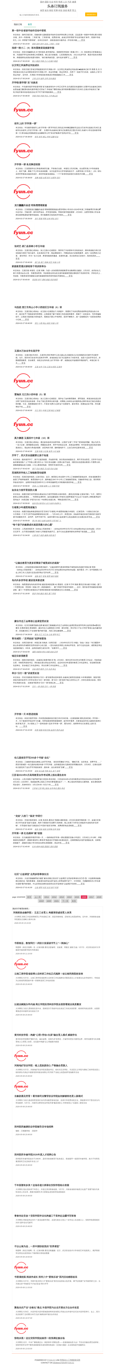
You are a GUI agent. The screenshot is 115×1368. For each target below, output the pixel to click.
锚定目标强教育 (20, 656)
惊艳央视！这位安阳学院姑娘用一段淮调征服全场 (39, 1338)
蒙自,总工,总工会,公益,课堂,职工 (47, 634)
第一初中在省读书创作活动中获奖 (29, 30)
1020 (49, 901)
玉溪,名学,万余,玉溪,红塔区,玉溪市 (48, 367)
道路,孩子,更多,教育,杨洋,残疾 (46, 576)
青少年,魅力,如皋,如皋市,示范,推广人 (46, 521)
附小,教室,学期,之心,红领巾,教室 (45, 61)
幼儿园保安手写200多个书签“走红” (32, 757)
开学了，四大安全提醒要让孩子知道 (30, 455)
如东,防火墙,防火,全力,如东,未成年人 (46, 503)
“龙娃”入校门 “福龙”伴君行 (28, 816)
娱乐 (47, 10)
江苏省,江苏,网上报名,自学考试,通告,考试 (48, 788)
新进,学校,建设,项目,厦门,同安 (44, 594)
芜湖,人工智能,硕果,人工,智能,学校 (45, 486)
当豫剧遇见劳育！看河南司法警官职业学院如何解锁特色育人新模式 (48, 1096)
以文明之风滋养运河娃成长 (25, 65)
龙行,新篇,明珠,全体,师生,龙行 (46, 219)
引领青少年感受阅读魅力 (24, 507)
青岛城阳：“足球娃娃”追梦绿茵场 (29, 638)
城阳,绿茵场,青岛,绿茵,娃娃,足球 (45, 652)
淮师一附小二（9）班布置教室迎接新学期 (33, 48)
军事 (56, 10)
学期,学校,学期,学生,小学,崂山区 (45, 96)
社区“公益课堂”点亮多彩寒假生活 (31, 874)
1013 (61, 897)
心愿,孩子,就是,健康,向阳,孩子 (44, 535)
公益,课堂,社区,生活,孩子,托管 (46, 887)
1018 (99, 897)
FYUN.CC (51, 1360)
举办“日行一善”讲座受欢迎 (25, 673)
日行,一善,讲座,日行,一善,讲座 (44, 686)
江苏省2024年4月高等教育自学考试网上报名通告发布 (39, 775)
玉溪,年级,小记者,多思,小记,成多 (47, 451)
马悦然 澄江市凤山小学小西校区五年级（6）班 (38, 307)
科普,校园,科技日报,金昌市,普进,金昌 (49, 730)
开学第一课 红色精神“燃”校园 (27, 833)
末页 (74, 901)
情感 (60, 2)
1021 (56, 901)
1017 (91, 897)
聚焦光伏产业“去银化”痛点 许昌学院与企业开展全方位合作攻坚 (46, 1307)
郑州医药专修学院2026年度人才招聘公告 (35, 1154)
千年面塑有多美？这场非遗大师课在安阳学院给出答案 (41, 1185)
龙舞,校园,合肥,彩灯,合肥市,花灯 (47, 178)
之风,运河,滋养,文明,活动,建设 (44, 78)
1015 (77, 897)
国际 (47, 2)
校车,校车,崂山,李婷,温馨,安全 (46, 137)
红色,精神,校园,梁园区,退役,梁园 (45, 847)
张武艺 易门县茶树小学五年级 (29, 246)
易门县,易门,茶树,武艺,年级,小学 (47, 262)
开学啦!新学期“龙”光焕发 (25, 82)
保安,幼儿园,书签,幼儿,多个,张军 (47, 771)
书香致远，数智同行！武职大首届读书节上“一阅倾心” (41, 943)
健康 (74, 2)
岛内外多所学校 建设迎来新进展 (28, 580)
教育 (70, 10)
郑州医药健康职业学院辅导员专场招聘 (33, 1126)
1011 (46, 897)
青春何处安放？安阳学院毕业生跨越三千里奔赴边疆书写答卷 (45, 1216)
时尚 (56, 2)
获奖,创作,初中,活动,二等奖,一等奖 (45, 44)
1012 (54, 897)
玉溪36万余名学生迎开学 (27, 351)
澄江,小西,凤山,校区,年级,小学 (46, 323)
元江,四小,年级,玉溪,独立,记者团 (47, 410)
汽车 (70, 2)
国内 (42, 2)
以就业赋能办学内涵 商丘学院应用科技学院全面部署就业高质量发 (47, 1004)
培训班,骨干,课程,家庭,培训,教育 (45, 280)
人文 (65, 2)
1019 (41, 901)
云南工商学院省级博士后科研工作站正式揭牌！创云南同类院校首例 (48, 973)
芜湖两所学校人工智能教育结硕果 (29, 472)
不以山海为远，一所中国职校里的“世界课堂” (37, 1246)
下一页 (65, 901)
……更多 (81, 40)
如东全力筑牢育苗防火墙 (24, 490)
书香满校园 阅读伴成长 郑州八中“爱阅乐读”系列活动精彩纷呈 (45, 1277)
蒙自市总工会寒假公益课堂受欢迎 (31, 621)
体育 (42, 10)
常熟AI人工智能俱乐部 (70, 1360)
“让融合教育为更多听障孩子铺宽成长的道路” (37, 563)
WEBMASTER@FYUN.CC (63, 1363)
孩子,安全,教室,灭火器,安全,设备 (45, 469)
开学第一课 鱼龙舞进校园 (27, 164)
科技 (60, 10)
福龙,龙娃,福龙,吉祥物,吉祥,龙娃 (47, 829)
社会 (51, 2)
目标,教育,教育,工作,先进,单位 (44, 669)
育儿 (74, 10)
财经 (51, 10)
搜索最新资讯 (91, 14)
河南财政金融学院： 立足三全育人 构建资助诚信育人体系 (42, 912)
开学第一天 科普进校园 (26, 714)
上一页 (38, 897)
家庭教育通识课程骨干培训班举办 (29, 266)
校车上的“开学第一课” (25, 123)
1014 (69, 897)
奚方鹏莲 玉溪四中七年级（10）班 (32, 438)
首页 (29, 897)
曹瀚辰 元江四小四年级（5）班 (30, 394)
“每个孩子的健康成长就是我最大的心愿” (32, 524)
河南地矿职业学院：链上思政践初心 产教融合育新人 (41, 1065)
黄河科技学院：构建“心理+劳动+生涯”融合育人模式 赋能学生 (45, 1035)
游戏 (65, 10)
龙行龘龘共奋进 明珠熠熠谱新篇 (30, 205)
